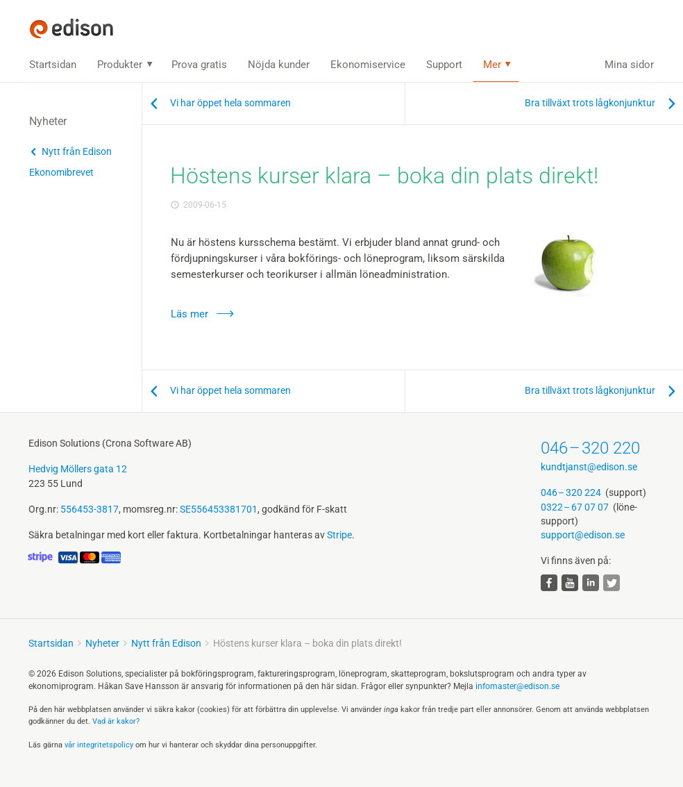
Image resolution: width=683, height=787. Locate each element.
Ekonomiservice (367, 64)
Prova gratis (199, 64)
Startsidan (52, 64)
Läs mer (189, 314)
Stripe (339, 534)
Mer (492, 64)
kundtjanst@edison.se (589, 466)
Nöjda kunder (279, 64)
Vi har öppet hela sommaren (230, 102)
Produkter (119, 64)
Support (444, 64)
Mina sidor (629, 64)
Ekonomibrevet (61, 172)
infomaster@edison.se (517, 686)
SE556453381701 (219, 509)
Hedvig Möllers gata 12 (77, 468)
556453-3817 (89, 509)
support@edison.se (583, 534)
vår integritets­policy (99, 744)
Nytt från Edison (77, 151)
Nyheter (102, 643)
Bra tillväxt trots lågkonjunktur (590, 102)
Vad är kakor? (116, 721)
